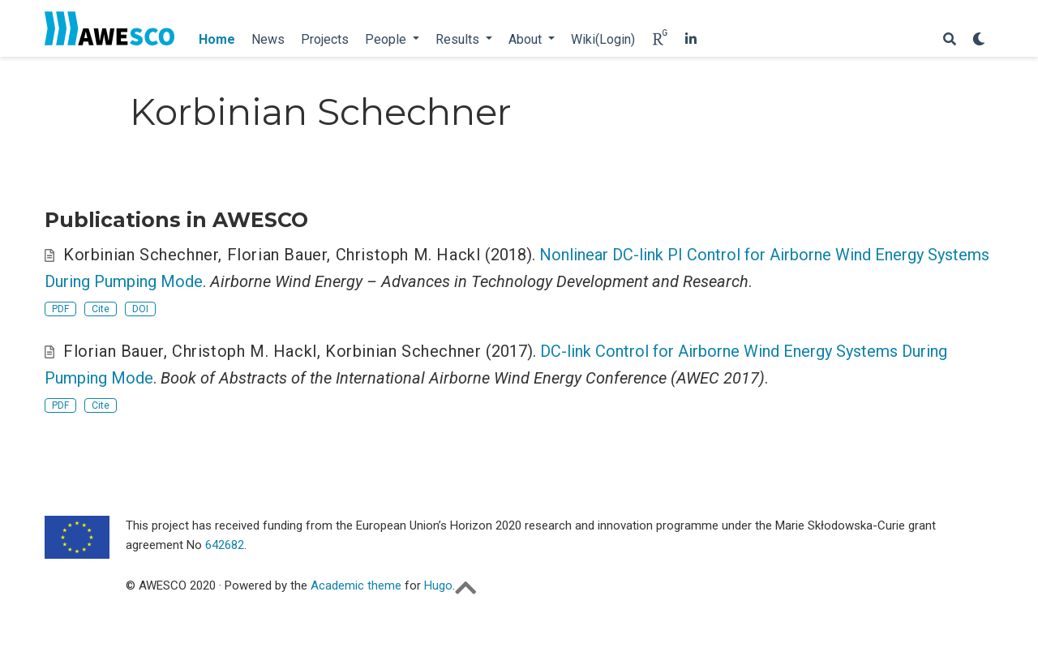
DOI (140, 309)
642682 (224, 545)
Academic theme (356, 585)
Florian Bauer (277, 254)
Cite (100, 309)
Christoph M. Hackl (408, 254)
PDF (60, 309)
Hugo (438, 585)
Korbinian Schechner (140, 254)
